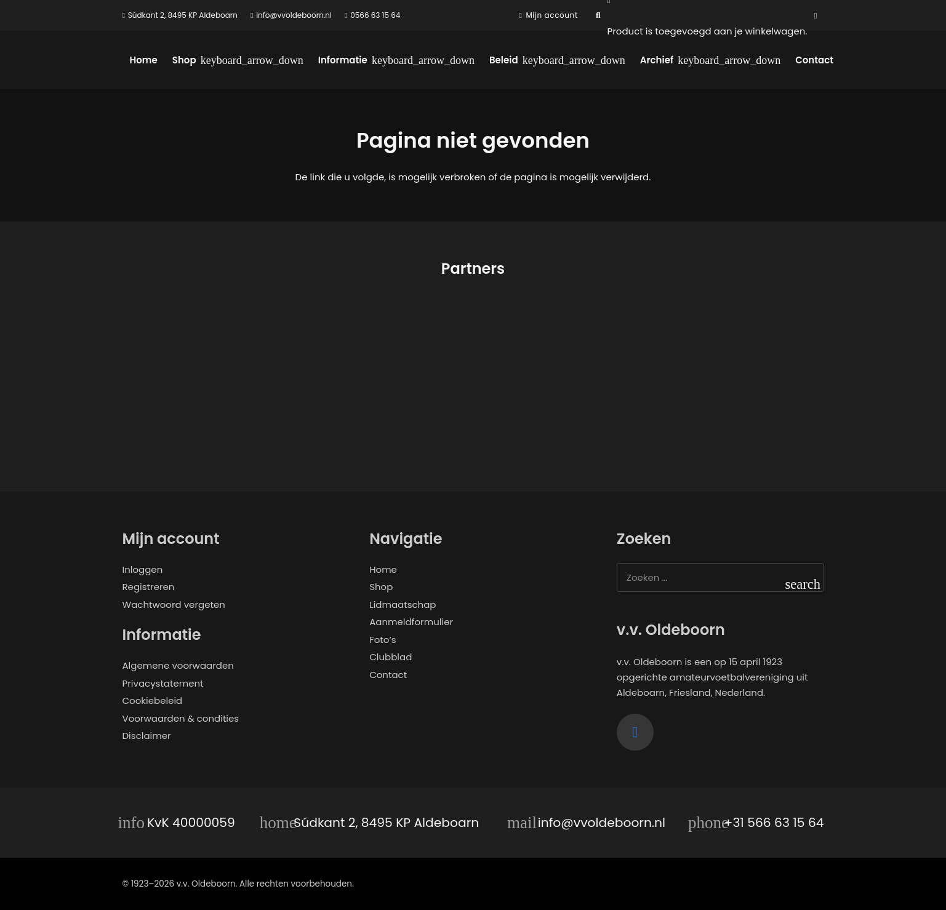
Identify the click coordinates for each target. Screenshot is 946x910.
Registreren (148, 586)
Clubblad (390, 656)
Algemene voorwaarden (178, 665)
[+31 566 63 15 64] (711, 822)
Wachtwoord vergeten (173, 604)
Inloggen (142, 569)
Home (383, 569)
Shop (381, 586)
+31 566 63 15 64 (774, 822)
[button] (598, 15)
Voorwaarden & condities (180, 718)
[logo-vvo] (482, 77)
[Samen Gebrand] (383, 374)
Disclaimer (146, 735)
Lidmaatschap (402, 604)
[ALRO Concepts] (563, 374)
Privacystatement (163, 683)
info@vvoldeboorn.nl (601, 822)
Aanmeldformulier (411, 621)
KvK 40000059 (191, 822)
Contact (388, 674)
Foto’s (382, 639)
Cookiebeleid (152, 700)
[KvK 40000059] (134, 822)
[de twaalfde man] (743, 374)
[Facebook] (816, 15)
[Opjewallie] (203, 374)
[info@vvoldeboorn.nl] (525, 822)
